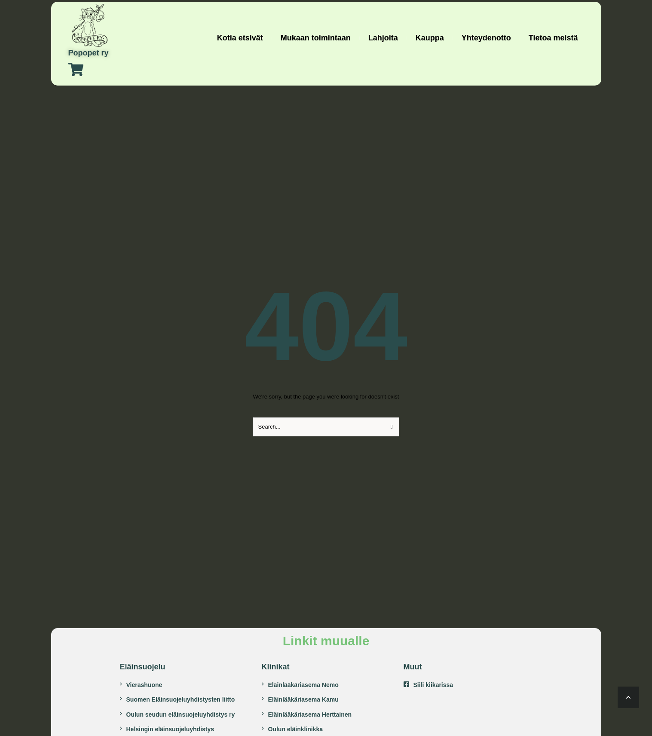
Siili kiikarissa (433, 684)
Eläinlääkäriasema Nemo (303, 684)
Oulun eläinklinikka (295, 729)
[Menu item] (240, 38)
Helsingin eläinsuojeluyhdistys (170, 729)
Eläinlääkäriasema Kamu (303, 699)
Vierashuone (144, 684)
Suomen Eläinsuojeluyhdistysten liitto (180, 699)
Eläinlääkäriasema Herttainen (310, 714)
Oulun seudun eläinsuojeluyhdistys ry (180, 714)
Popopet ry (88, 53)
